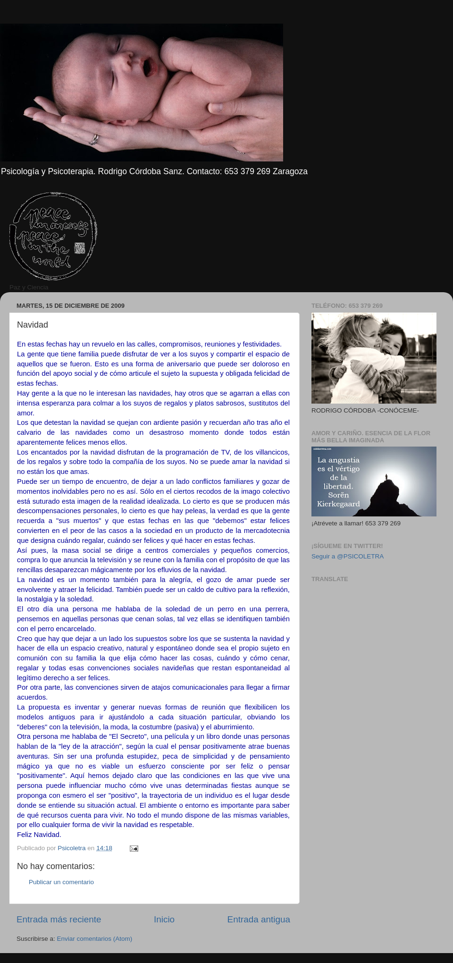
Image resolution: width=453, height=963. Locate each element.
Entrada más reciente (59, 919)
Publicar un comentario (61, 882)
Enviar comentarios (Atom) (95, 938)
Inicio (164, 919)
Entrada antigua (258, 919)
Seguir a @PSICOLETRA (347, 556)
